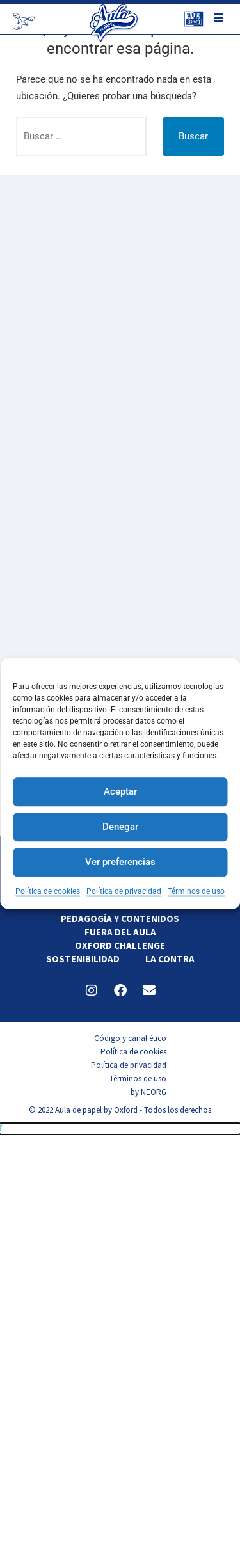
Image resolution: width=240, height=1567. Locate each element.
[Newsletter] (24, 21)
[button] (120, 1129)
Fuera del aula (120, 932)
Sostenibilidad (83, 959)
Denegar (120, 826)
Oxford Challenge (120, 945)
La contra (170, 959)
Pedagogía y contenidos (120, 918)
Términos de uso (196, 891)
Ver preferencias (120, 862)
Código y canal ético (130, 1038)
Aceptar (120, 791)
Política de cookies (47, 891)
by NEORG (148, 1091)
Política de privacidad (123, 891)
